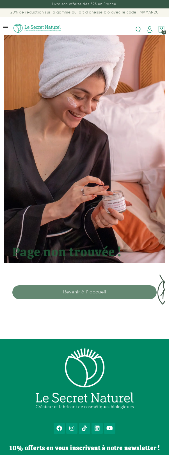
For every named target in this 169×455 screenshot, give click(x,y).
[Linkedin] (97, 428)
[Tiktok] (84, 428)
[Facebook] (59, 428)
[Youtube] (109, 428)
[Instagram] (71, 428)
